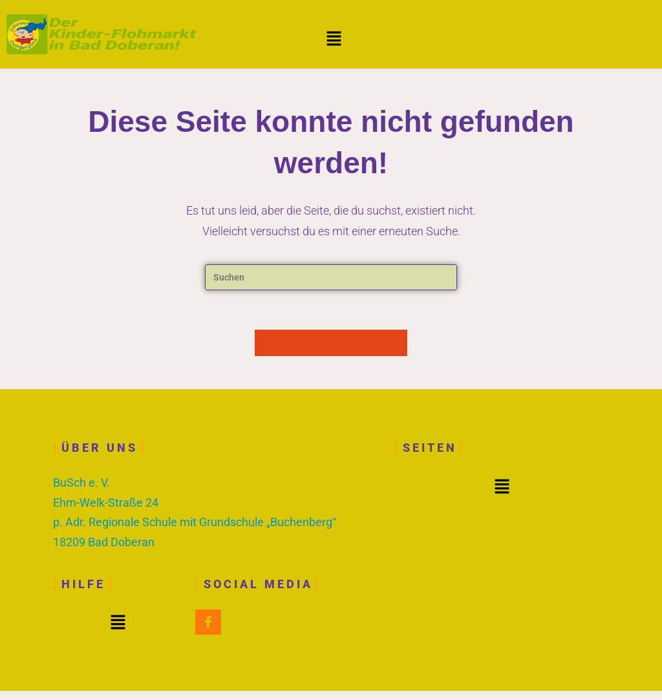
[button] (334, 39)
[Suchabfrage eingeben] (331, 277)
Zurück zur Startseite (331, 343)
